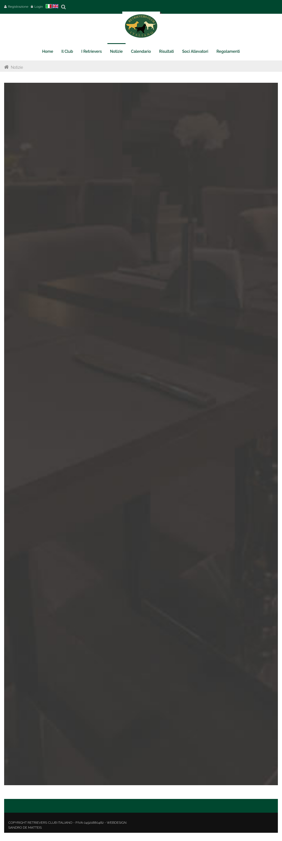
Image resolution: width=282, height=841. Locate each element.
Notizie (17, 67)
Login (38, 7)
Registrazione (18, 7)
